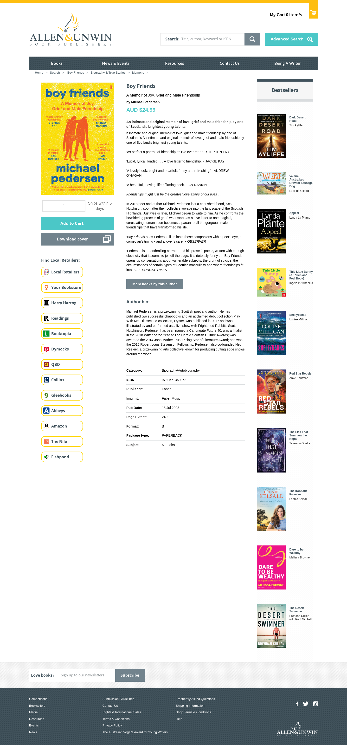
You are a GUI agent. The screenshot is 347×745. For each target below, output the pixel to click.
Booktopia (61, 333)
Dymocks (60, 349)
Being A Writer (287, 63)
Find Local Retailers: (60, 260)
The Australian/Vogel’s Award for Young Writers (135, 732)
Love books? (42, 675)
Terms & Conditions (116, 719)
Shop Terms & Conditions (193, 712)
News (33, 732)
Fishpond (60, 457)
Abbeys (58, 410)
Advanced (287, 39)
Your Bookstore (66, 287)
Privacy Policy (112, 725)
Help (179, 719)
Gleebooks (61, 395)
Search (171, 39)
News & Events (115, 63)
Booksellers (37, 705)
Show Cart (313, 11)
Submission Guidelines (118, 699)
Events (34, 725)
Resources (174, 63)
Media (33, 712)
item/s (286, 14)
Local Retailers (65, 272)
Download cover (72, 239)
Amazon (59, 426)
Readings (60, 318)
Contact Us (230, 63)
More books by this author (154, 284)
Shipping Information (190, 705)
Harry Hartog (63, 302)
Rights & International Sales (122, 712)
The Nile (59, 441)
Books (57, 63)
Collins (57, 379)
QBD (55, 364)
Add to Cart (72, 223)
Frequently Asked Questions (195, 699)
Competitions (38, 699)
